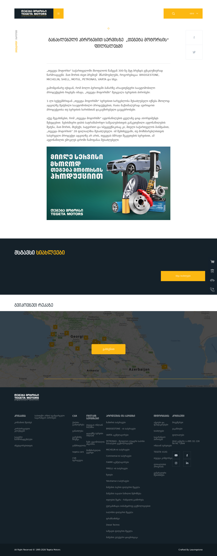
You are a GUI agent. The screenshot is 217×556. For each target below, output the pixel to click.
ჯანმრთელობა (79, 446)
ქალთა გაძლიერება (78, 423)
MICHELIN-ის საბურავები (118, 450)
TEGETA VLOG (160, 452)
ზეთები (109, 475)
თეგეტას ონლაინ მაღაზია (94, 426)
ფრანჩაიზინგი (113, 519)
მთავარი (16, 34)
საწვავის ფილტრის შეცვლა (119, 531)
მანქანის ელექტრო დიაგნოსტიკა (122, 537)
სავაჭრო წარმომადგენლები (23, 438)
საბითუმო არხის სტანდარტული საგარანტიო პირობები (50, 417)
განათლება (77, 431)
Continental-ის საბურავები (118, 456)
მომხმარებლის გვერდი (93, 451)
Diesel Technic (113, 525)
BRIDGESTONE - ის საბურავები (121, 429)
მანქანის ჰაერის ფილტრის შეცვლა (123, 487)
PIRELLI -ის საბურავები (117, 468)
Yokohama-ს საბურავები (117, 481)
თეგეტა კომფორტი (163, 458)
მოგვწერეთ (177, 422)
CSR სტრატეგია (77, 459)
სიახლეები (159, 431)
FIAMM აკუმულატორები (117, 462)
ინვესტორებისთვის (23, 446)
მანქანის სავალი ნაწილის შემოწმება (123, 494)
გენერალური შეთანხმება (160, 474)
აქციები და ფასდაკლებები (161, 423)
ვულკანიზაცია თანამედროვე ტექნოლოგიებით (128, 506)
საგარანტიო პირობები (159, 438)
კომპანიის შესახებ (23, 422)
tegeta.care (78, 452)
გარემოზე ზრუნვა (77, 438)
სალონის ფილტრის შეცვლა (119, 512)
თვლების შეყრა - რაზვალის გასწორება (125, 500)
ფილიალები (178, 435)
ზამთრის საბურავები (116, 422)
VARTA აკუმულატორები (117, 435)
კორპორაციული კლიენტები (22, 430)
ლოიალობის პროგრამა (160, 465)
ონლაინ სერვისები (163, 446)
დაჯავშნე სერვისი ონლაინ (94, 434)
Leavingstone (196, 550)
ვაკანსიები (177, 429)
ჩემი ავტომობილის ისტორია (95, 443)
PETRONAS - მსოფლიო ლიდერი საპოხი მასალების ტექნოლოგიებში (125, 442)
